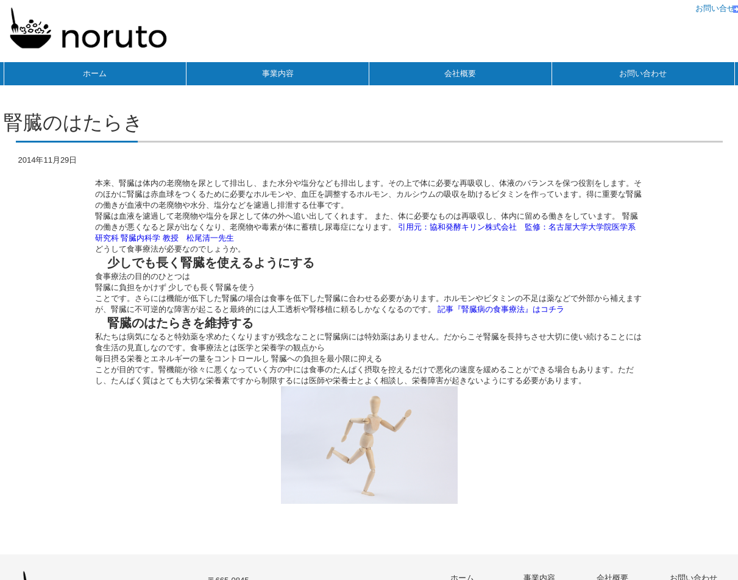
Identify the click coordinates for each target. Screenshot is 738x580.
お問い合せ (715, 8)
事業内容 (278, 73)
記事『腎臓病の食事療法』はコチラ (501, 309)
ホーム (95, 73)
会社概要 (460, 73)
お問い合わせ (643, 73)
